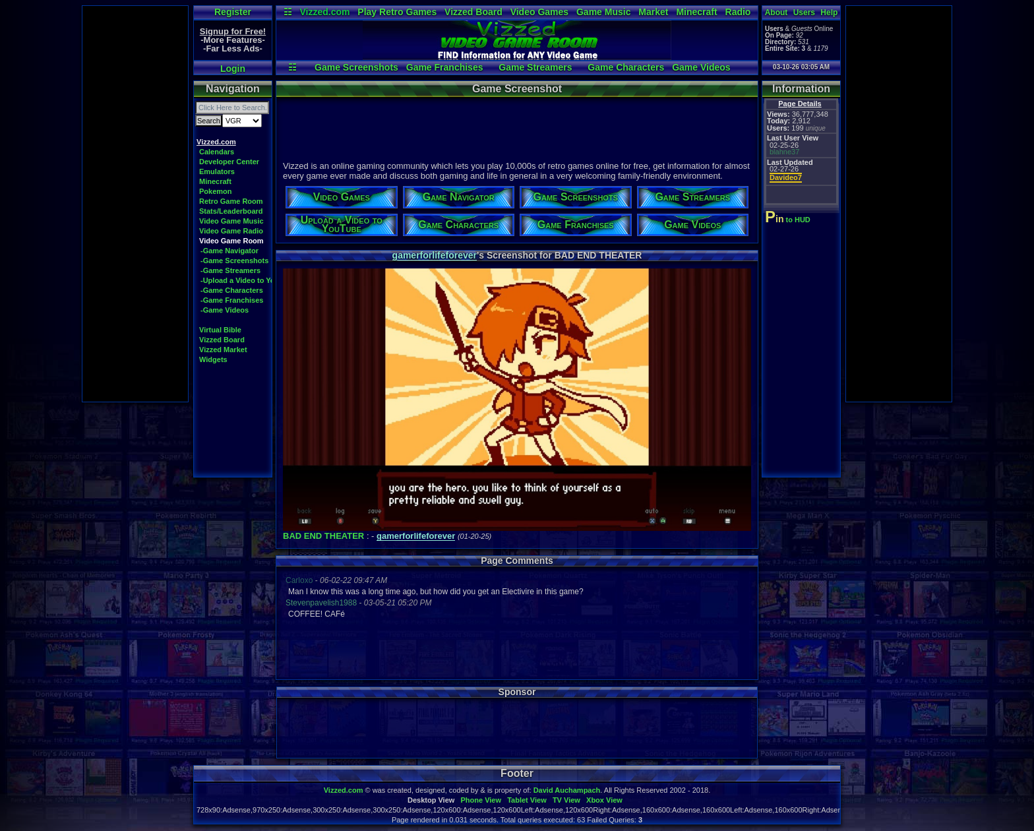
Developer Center (229, 162)
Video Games (539, 12)
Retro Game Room (231, 201)
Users (804, 12)
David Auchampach (567, 790)
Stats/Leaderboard (231, 211)
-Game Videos (224, 310)
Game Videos (701, 67)
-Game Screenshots (234, 260)
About (776, 12)
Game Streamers (535, 67)
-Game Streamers (230, 270)
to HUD (789, 220)
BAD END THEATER (323, 536)
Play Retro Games (397, 12)
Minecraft (696, 12)
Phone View (480, 800)
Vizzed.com (324, 12)
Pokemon (215, 191)
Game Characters (626, 67)
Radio (738, 12)
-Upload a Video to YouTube (248, 280)
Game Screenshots (356, 67)
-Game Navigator (229, 251)
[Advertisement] (135, 204)
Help (828, 12)
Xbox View (604, 800)
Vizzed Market (223, 350)
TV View (566, 800)
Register (232, 12)
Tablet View (527, 800)
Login (232, 68)
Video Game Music (231, 221)
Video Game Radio (231, 231)
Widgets (213, 359)
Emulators (217, 171)
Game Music (603, 12)
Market (653, 12)
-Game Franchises (231, 300)
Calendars (216, 152)
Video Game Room (231, 241)
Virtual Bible (220, 330)
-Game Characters (231, 290)
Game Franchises (444, 67)
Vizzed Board (473, 12)
